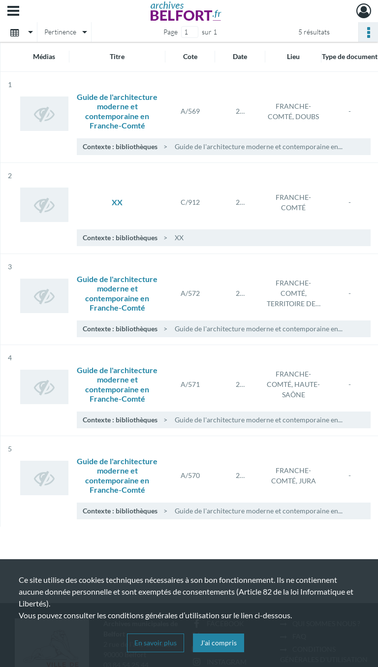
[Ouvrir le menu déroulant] (13, 12)
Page (170, 32)
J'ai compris (218, 642)
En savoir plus (155, 642)
